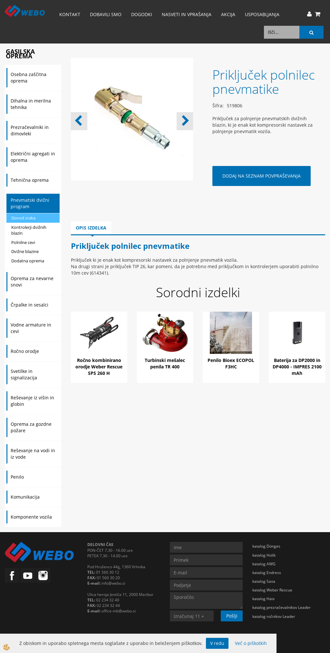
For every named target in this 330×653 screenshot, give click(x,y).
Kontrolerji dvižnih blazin (28, 230)
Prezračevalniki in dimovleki (30, 130)
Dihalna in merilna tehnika (31, 104)
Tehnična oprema (30, 180)
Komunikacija (25, 497)
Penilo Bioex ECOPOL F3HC (231, 363)
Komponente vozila (31, 517)
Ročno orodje (25, 351)
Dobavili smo (105, 14)
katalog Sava (263, 581)
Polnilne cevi (23, 242)
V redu (217, 643)
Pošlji (232, 616)
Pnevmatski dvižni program (30, 203)
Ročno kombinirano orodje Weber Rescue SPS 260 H (98, 366)
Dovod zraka (23, 218)
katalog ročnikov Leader (273, 616)
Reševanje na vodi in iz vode (33, 453)
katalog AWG (264, 564)
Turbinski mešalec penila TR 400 (165, 363)
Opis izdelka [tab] (91, 228)
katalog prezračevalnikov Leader (281, 607)
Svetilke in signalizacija (24, 374)
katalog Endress (266, 572)
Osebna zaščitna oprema (28, 77)
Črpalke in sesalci (29, 305)
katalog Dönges (266, 546)
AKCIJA (228, 14)
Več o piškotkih (251, 643)
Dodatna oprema (27, 261)
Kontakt (69, 14)
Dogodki (141, 14)
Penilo (17, 477)
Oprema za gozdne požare (31, 427)
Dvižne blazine (25, 251)
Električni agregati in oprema (33, 157)
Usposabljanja (262, 14)
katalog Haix (263, 598)
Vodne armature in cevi (31, 328)
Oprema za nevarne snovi (32, 281)
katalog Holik (264, 555)
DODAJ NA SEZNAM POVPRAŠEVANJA (261, 176)
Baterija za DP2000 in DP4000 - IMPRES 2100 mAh (297, 366)
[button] (185, 121)
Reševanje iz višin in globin (32, 401)
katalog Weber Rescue (272, 590)
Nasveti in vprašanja (186, 14)
